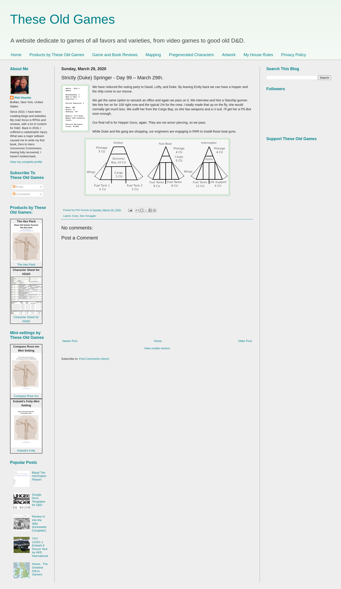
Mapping (153, 55)
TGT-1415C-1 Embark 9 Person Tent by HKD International (40, 547)
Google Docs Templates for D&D (38, 500)
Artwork (229, 55)
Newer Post (69, 341)
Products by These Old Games (56, 55)
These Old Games (62, 19)
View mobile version (157, 348)
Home (16, 55)
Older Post (245, 341)
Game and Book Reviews (115, 55)
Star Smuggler (88, 215)
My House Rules (258, 55)
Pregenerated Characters (191, 55)
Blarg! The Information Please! (39, 476)
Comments (21, 194)
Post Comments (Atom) (94, 358)
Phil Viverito (22, 97)
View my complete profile (26, 162)
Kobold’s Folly (26, 450)
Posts (18, 186)
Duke (75, 215)
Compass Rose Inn (26, 396)
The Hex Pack (26, 264)
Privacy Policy (293, 55)
